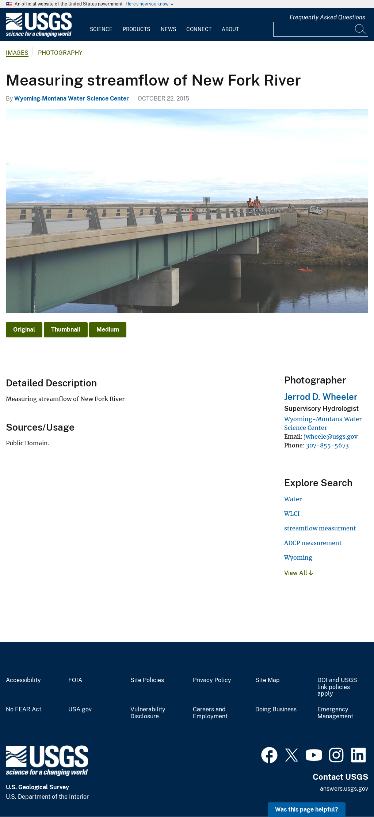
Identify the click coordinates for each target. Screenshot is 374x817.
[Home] (39, 35)
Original (24, 329)
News (168, 29)
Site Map (267, 680)
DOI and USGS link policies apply (337, 687)
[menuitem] (101, 24)
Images (17, 52)
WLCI (291, 513)
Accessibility (23, 680)
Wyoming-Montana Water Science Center (71, 98)
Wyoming (298, 557)
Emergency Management (335, 713)
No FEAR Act (23, 709)
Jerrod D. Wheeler (321, 397)
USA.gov (80, 709)
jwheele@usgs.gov (331, 436)
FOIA (75, 680)
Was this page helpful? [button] (306, 809)
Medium (107, 329)
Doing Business (276, 709)
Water (293, 499)
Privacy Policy (212, 680)
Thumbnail (65, 329)
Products (136, 29)
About (230, 29)
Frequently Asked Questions (327, 17)
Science (101, 29)
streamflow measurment (320, 528)
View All (298, 573)
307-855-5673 (327, 445)
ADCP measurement (313, 542)
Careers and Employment (210, 713)
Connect (198, 29)
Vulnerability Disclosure (147, 713)
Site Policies (147, 680)
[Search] (361, 29)
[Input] (320, 29)
